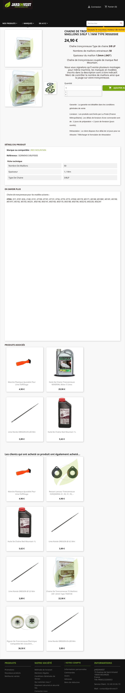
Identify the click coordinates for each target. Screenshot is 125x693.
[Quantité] (83, 88)
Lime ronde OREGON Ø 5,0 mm (22, 591)
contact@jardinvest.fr (109, 688)
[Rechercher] (105, 23)
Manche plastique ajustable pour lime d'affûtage (22, 383)
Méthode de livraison (43, 669)
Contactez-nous (41, 691)
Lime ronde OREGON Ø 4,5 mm (62, 541)
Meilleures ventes (12, 676)
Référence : (12, 155)
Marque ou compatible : (18, 150)
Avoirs (67, 676)
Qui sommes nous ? (43, 682)
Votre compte (73, 662)
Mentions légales (42, 673)
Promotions (9, 669)
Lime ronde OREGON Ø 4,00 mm (21, 432)
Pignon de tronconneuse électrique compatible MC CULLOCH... (22, 642)
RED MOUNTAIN (38, 150)
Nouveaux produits (13, 673)
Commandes (69, 672)
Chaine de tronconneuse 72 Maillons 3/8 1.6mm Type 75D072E (61, 592)
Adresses (68, 679)
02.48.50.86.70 (113, 684)
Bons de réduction (72, 682)
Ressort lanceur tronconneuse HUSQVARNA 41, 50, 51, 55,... (62, 492)
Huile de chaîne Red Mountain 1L (62, 432)
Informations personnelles (75, 669)
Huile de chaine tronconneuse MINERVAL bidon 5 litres (62, 383)
